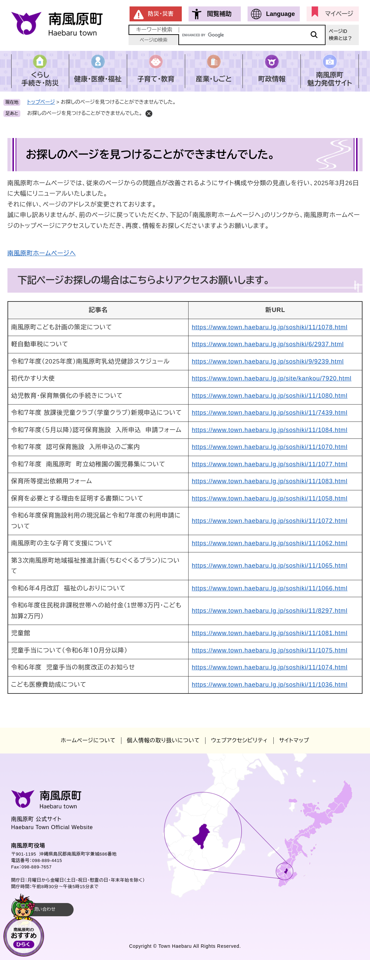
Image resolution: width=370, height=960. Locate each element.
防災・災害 (161, 14)
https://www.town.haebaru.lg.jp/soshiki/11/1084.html (269, 430)
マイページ (339, 14)
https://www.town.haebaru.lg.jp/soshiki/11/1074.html (269, 667)
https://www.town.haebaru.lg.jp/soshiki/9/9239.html (268, 361)
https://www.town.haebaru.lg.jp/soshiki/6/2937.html (268, 344)
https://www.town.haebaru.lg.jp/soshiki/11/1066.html (269, 588)
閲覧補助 (219, 14)
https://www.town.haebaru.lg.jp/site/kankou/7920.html (271, 378)
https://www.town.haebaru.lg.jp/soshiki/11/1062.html (269, 543)
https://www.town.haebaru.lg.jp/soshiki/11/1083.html (269, 481)
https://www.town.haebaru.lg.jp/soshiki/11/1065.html (269, 565)
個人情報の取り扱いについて (163, 740)
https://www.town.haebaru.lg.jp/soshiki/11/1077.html (269, 464)
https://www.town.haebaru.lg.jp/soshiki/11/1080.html (269, 395)
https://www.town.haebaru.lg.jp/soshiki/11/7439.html (269, 412)
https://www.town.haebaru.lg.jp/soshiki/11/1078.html (269, 327)
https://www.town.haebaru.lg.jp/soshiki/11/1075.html (269, 650)
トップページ (41, 102)
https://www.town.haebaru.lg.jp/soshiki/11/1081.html (269, 633)
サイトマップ (294, 740)
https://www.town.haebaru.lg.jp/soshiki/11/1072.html (269, 520)
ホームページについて (88, 740)
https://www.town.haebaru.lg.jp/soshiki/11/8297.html (269, 610)
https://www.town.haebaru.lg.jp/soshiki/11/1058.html (269, 498)
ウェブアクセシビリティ (239, 740)
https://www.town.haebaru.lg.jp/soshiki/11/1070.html (269, 447)
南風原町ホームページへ (41, 253)
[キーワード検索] (252, 35)
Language (280, 14)
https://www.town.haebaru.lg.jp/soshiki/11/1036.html (269, 684)
